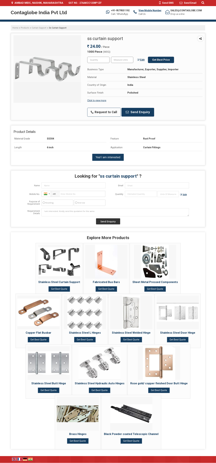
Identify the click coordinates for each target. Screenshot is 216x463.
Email (120, 185)
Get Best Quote (59, 289)
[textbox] (122, 60)
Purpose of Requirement (34, 202)
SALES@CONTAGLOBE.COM (186, 10)
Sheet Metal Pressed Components (155, 282)
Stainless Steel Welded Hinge (131, 332)
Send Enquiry (138, 112)
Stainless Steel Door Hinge (177, 332)
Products (25, 28)
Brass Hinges (77, 434)
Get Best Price (161, 59)
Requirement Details (34, 212)
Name (37, 185)
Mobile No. (34, 194)
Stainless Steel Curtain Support (59, 282)
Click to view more (96, 100)
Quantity (119, 194)
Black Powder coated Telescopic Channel (131, 434)
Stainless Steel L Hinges (85, 332)
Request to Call (104, 112)
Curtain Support (39, 28)
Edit (141, 59)
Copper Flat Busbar (38, 332)
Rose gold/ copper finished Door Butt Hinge (159, 383)
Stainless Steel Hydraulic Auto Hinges (99, 383)
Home (15, 28)
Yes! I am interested (108, 157)
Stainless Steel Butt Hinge (48, 383)
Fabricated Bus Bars (106, 282)
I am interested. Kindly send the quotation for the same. (115, 212)
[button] (150, 10)
